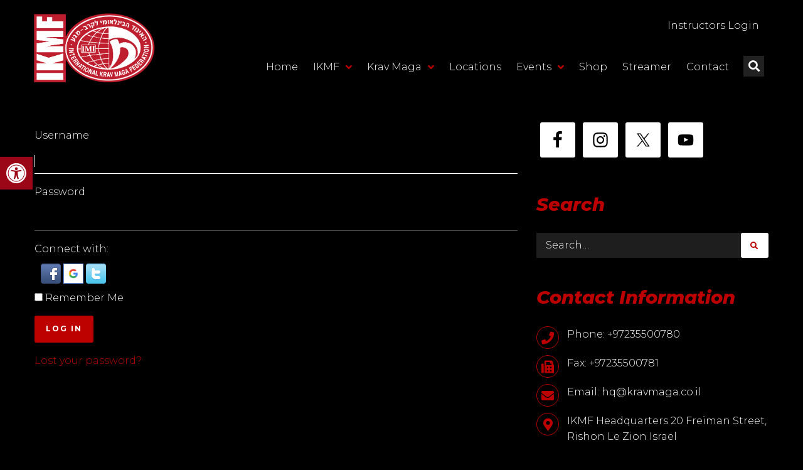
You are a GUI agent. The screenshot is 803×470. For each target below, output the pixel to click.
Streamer (646, 67)
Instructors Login (713, 25)
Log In (64, 328)
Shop (593, 67)
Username (62, 135)
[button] (16, 173)
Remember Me (84, 298)
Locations (475, 67)
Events (540, 67)
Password (60, 192)
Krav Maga (400, 67)
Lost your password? (88, 360)
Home (282, 67)
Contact (707, 67)
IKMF (332, 67)
